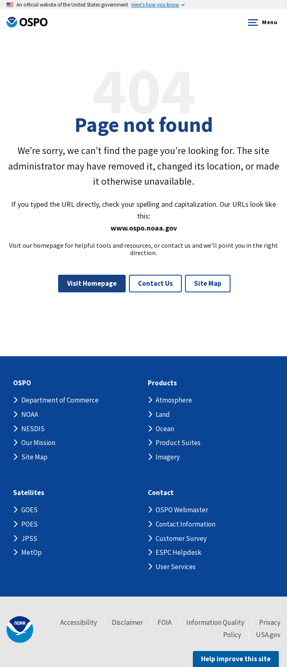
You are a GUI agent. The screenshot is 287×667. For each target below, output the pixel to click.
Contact (161, 493)
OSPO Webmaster (182, 509)
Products (162, 383)
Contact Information (185, 524)
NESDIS (33, 428)
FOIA (165, 622)
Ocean (165, 428)
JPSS (29, 538)
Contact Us (155, 283)
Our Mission (38, 442)
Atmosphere (174, 400)
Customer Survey (181, 538)
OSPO (22, 383)
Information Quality (215, 622)
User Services (176, 566)
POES (29, 524)
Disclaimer (127, 622)
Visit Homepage (92, 283)
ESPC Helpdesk (178, 552)
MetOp (31, 552)
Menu (261, 22)
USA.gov (268, 634)
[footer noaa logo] (20, 629)
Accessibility (78, 622)
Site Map (207, 283)
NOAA (29, 414)
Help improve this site (236, 658)
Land (163, 414)
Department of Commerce (60, 400)
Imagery (168, 456)
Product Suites (178, 442)
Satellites (28, 493)
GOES (29, 509)
